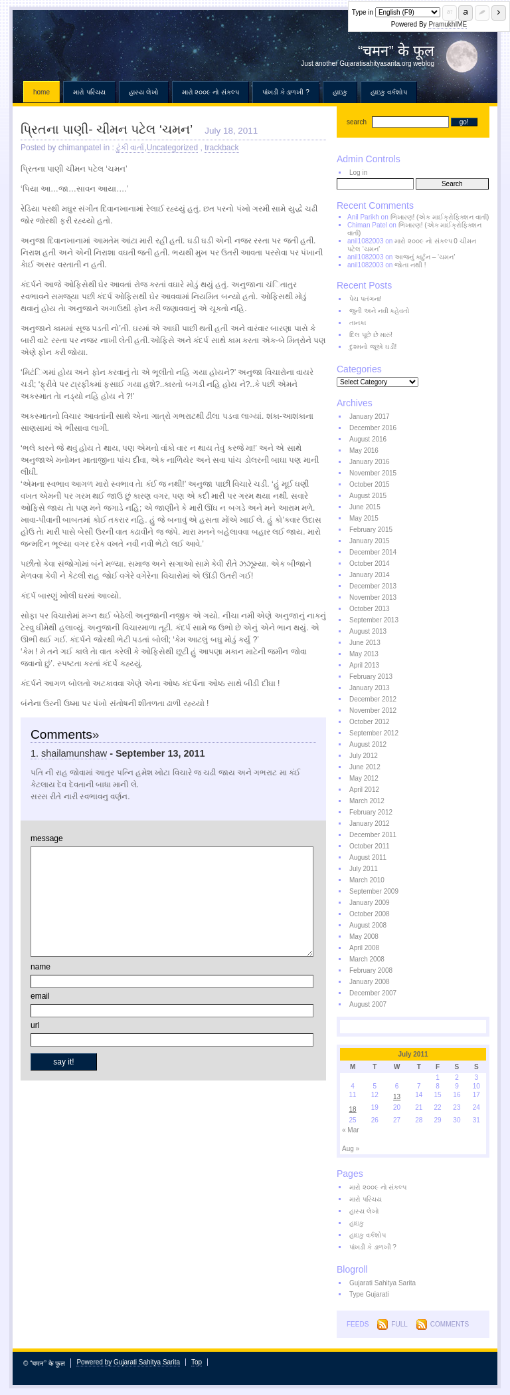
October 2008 (369, 914)
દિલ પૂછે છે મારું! (370, 334)
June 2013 (365, 642)
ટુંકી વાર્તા (130, 147)
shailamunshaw (74, 753)
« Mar (350, 1130)
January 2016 (369, 461)
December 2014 (372, 552)
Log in (358, 172)
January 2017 (369, 416)
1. (35, 753)
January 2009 (369, 902)
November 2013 (372, 597)
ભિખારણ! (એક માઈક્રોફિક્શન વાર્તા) (439, 217)
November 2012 (372, 710)
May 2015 (364, 518)
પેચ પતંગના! (365, 299)
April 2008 (364, 947)
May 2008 (364, 936)
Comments (449, 1324)
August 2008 (367, 925)
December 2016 (372, 428)
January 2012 (369, 823)
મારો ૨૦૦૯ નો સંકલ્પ (210, 92)
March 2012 (366, 801)
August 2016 (367, 439)
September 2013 (373, 620)
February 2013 (370, 676)
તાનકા (357, 322)
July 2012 (363, 755)
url (35, 1025)
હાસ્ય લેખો (144, 92)
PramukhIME (447, 24)
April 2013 (364, 665)
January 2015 (369, 541)
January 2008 (369, 981)
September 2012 (373, 733)
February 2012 (370, 812)
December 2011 (372, 834)
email (40, 996)
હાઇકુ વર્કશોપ (389, 92)
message (47, 838)
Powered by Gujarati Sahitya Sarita (128, 1362)
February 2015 (370, 529)
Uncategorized (172, 147)
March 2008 (366, 959)
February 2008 (370, 970)
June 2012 (365, 767)
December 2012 (372, 699)
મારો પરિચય (89, 92)
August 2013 (367, 631)
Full (399, 1324)
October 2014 (369, 563)
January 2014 (369, 574)
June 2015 (365, 507)
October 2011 (369, 846)
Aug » (350, 1148)
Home (41, 92)
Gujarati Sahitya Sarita (382, 1283)
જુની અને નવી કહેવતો (379, 311)
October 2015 (369, 484)
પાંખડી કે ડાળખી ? (285, 92)
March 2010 (366, 880)
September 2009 (373, 891)
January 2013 (369, 688)
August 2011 (367, 857)
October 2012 (369, 721)
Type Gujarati (368, 1294)
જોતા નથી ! (410, 265)
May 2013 (364, 654)
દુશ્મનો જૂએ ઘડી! (372, 346)
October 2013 (369, 608)
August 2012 (367, 744)
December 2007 (372, 993)
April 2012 (364, 789)
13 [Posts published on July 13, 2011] (396, 1096)
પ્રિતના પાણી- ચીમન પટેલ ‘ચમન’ (107, 129)
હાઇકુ (340, 92)
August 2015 (367, 495)
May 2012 (364, 778)
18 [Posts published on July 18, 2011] (353, 1109)
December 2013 (372, 586)
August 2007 (367, 1004)
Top (196, 1362)
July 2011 (363, 868)
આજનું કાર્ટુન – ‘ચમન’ (424, 257)
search (357, 122)
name (40, 966)
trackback (221, 147)
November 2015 (372, 473)
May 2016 (364, 450)
